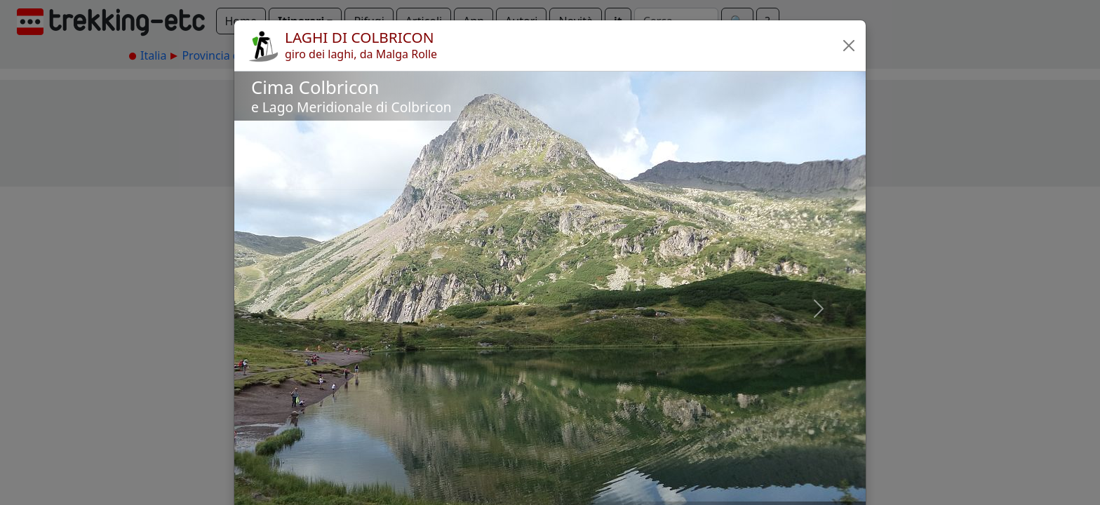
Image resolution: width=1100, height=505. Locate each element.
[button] (849, 45)
